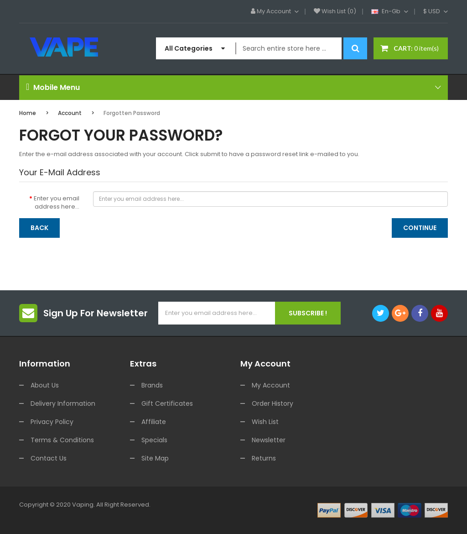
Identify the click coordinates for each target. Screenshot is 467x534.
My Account (271, 385)
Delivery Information (63, 403)
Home (27, 113)
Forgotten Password (132, 113)
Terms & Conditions (62, 440)
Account (70, 113)
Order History (272, 403)
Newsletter (268, 440)
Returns (264, 458)
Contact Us (49, 458)
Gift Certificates (167, 403)
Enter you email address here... (56, 202)
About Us (45, 385)
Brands (152, 385)
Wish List (265, 421)
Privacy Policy (52, 421)
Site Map (155, 458)
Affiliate (153, 421)
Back (39, 227)
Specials (154, 440)
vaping (82, 504)
